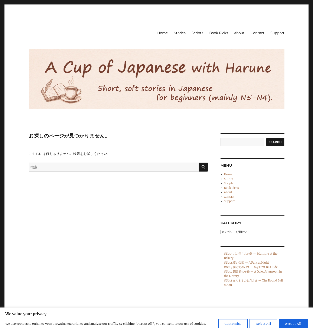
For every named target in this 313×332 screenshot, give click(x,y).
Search (275, 142)
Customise (233, 324)
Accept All (293, 324)
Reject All (263, 324)
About (239, 33)
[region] (156, 319)
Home (162, 33)
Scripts (197, 33)
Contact (257, 33)
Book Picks (218, 33)
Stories (180, 33)
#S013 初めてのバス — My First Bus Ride (251, 267)
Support (277, 33)
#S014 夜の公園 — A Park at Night (246, 262)
